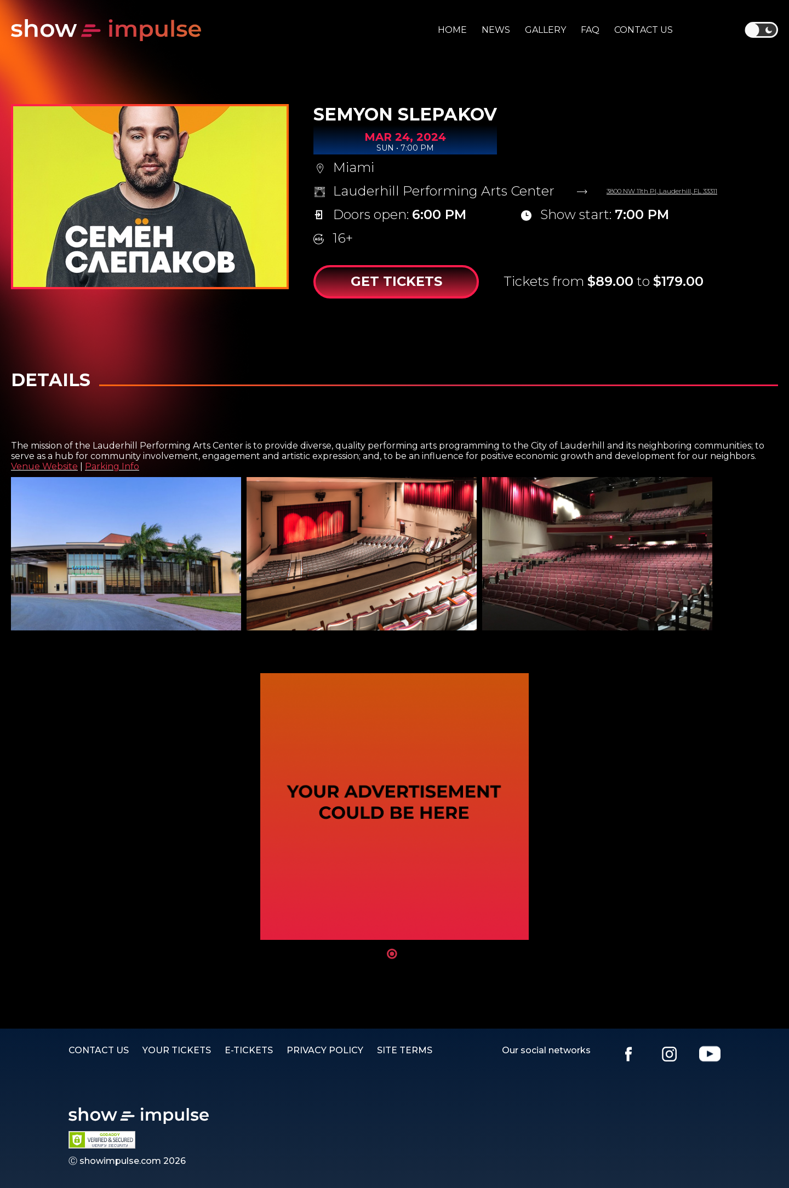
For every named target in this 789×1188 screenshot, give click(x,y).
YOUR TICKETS (176, 1050)
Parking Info (112, 466)
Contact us (643, 30)
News (496, 30)
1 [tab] (392, 954)
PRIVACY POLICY (325, 1050)
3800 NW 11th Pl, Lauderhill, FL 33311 (662, 191)
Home (452, 30)
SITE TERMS (404, 1050)
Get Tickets (396, 281)
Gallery (545, 30)
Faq (590, 30)
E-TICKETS (249, 1050)
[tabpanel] (394, 806)
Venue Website (44, 466)
